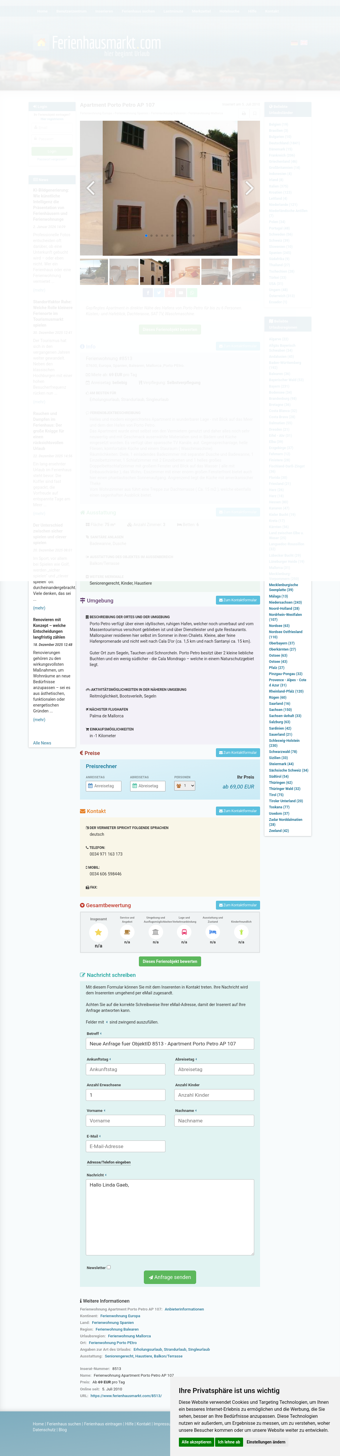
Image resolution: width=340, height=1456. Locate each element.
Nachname (185, 1110)
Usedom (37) (279, 814)
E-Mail (93, 1136)
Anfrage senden (170, 1277)
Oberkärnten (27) (282, 649)
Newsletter (98, 1268)
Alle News (42, 743)
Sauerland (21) (280, 735)
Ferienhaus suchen (64, 1424)
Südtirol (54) (279, 777)
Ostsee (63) (278, 655)
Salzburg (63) (279, 722)
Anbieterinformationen (184, 1309)
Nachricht (96, 1175)
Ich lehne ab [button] (229, 1442)
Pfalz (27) (277, 668)
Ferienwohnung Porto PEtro (113, 1343)
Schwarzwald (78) (283, 752)
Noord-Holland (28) (284, 609)
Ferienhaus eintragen (103, 1424)
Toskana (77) (279, 807)
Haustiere (143, 1356)
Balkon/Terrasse (168, 1356)
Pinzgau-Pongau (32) (286, 674)
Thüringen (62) (280, 783)
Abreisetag (139, 777)
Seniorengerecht (119, 1356)
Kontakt (144, 1424)
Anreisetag (95, 777)
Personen (182, 777)
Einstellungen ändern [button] (266, 1442)
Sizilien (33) (278, 758)
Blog (63, 1429)
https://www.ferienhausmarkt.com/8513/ (126, 1396)
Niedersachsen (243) (285, 602)
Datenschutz (44, 1429)
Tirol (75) (276, 795)
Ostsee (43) (278, 662)
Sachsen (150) (280, 710)
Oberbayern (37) (282, 643)
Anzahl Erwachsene (104, 1085)
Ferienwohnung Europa (120, 1316)
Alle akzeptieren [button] (197, 1442)
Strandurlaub (175, 1349)
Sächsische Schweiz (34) (288, 770)
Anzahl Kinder (187, 1085)
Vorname (96, 1110)
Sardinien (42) (280, 728)
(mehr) (39, 608)
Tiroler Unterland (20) (286, 801)
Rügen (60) (278, 697)
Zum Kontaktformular (238, 600)
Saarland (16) (279, 704)
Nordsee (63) (279, 626)
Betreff (94, 1033)
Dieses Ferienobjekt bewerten (170, 961)
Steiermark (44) (281, 764)
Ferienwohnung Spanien (113, 1322)
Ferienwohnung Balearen (117, 1329)
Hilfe (129, 1424)
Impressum (164, 1424)
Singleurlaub (199, 1349)
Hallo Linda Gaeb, (170, 1217)
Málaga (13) (278, 596)
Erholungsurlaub (148, 1349)
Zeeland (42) (279, 831)
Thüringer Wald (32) (285, 789)
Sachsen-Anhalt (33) (285, 716)
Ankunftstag (99, 1059)
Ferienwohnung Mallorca (129, 1336)
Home (38, 1424)
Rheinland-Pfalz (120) (286, 691)
